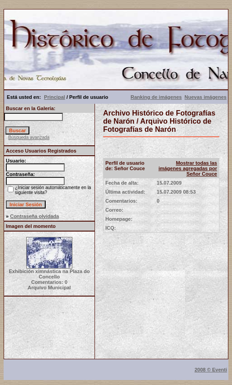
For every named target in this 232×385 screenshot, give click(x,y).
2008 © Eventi (210, 369)
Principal (54, 97)
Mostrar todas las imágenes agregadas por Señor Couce (187, 168)
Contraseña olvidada (34, 216)
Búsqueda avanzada (28, 137)
